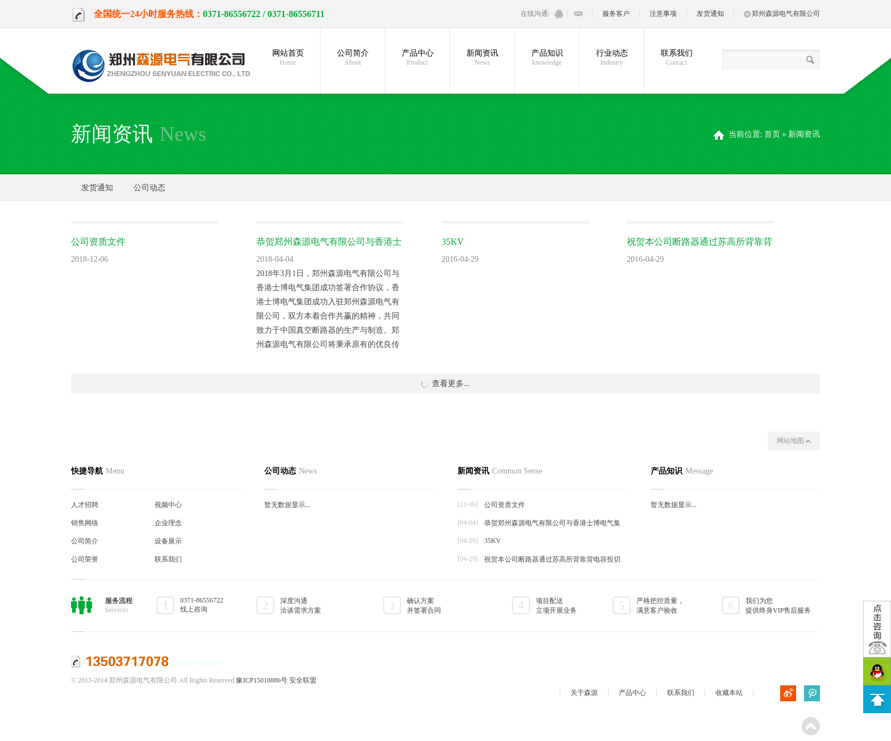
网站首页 (288, 58)
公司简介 (352, 58)
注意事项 (663, 14)
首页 (772, 134)
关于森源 (584, 693)
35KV (453, 241)
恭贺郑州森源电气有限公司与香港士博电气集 (552, 523)
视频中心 (168, 505)
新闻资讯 (482, 58)
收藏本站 (729, 693)
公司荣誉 (84, 559)
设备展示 (168, 541)
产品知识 (547, 58)
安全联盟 (303, 680)
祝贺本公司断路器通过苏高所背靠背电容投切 (552, 559)
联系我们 (676, 58)
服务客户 (616, 14)
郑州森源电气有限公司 (782, 14)
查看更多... (445, 383)
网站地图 (794, 441)
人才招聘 (84, 505)
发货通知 (710, 14)
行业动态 (612, 58)
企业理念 (168, 523)
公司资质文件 (98, 241)
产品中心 (417, 58)
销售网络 (84, 523)
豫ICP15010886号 (262, 680)
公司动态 (149, 187)
